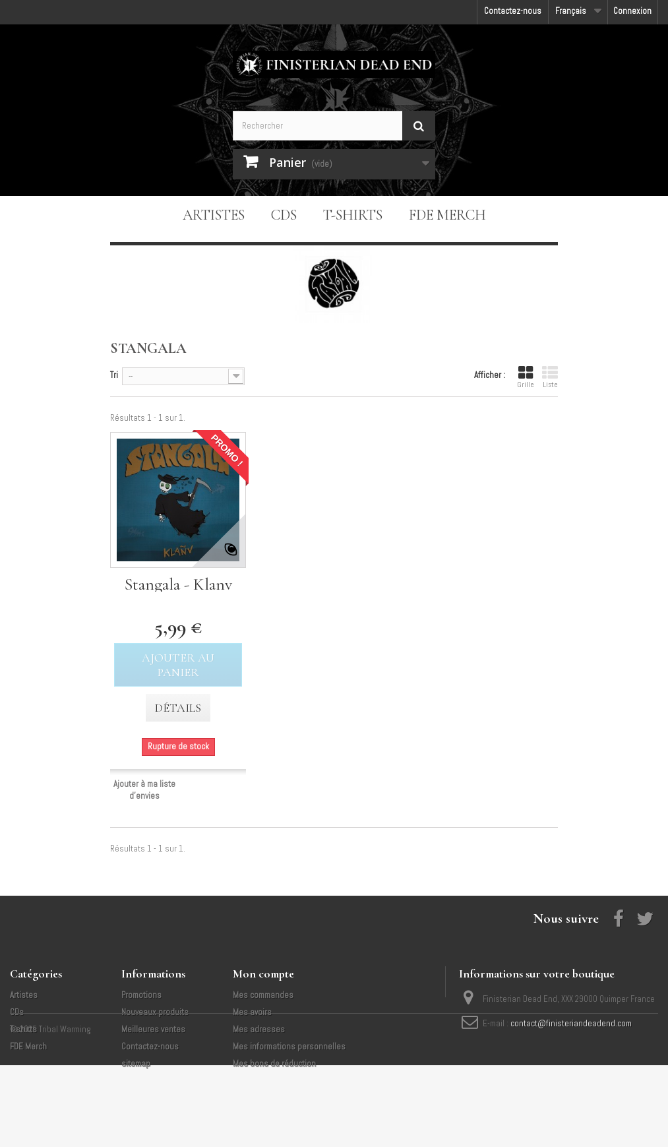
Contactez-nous (512, 10)
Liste (550, 377)
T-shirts (352, 215)
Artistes (214, 215)
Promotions (141, 995)
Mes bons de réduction (274, 1063)
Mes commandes (263, 995)
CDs (284, 215)
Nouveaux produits (155, 1012)
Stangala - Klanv (178, 584)
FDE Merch (447, 215)
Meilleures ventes (153, 1029)
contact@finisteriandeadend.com (571, 1023)
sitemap (135, 1063)
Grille (525, 377)
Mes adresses (259, 1029)
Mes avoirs (252, 1012)
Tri (114, 375)
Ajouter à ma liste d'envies (144, 789)
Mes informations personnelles (289, 1046)
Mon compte (263, 973)
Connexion (632, 10)
